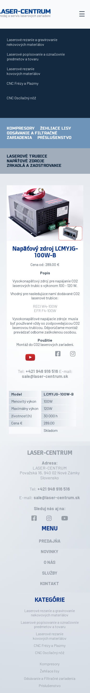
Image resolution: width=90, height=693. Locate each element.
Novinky (49, 551)
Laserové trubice (27, 156)
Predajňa (49, 541)
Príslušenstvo (54, 137)
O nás (49, 562)
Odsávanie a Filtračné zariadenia (49, 678)
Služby (49, 573)
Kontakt (49, 583)
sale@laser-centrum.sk (45, 376)
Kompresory (21, 128)
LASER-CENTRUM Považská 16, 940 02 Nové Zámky (50, 470)
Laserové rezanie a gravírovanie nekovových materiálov (32, 42)
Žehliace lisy (55, 128)
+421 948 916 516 (42, 371)
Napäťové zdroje (25, 161)
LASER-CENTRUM (49, 452)
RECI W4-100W (45, 306)
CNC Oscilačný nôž (21, 97)
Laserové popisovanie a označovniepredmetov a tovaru (36, 56)
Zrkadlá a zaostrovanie (34, 166)
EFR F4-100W (45, 310)
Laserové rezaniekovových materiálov (23, 71)
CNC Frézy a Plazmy (22, 83)
